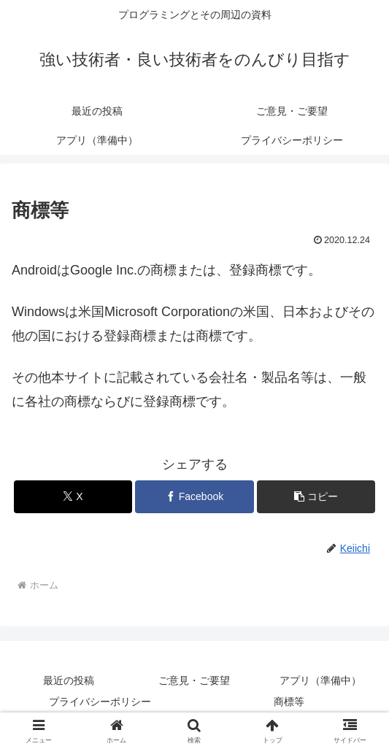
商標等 (289, 701)
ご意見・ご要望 (194, 680)
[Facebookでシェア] (194, 496)
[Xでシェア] (73, 496)
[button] (316, 496)
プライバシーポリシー (100, 701)
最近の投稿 (68, 680)
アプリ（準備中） (320, 680)
